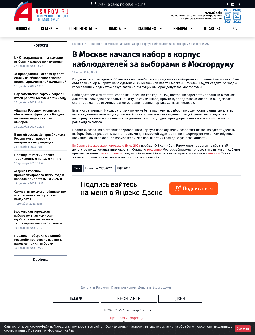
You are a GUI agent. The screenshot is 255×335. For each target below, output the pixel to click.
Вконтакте (128, 298)
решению (155, 149)
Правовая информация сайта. (51, 330)
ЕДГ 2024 (123, 168)
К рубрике (41, 259)
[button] (49, 29)
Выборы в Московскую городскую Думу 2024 (106, 145)
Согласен (243, 328)
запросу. (213, 153)
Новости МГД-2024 (99, 168)
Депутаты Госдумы (95, 287)
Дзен (152, 298)
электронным (111, 153)
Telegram (104, 298)
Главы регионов (124, 287)
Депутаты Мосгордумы (155, 287)
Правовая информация (127, 318)
